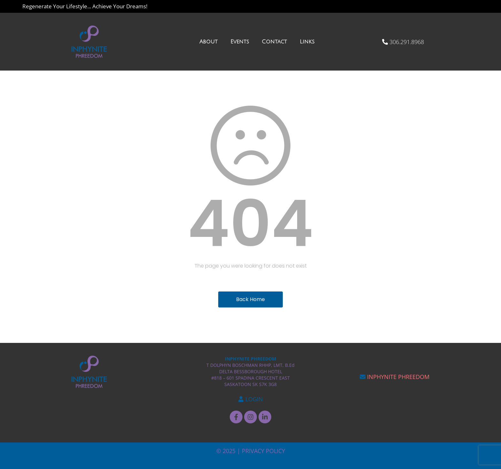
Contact (274, 42)
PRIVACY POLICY (263, 451)
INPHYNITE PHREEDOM (398, 377)
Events (239, 42)
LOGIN (254, 399)
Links (307, 42)
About (208, 42)
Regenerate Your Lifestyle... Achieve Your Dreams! (84, 6)
